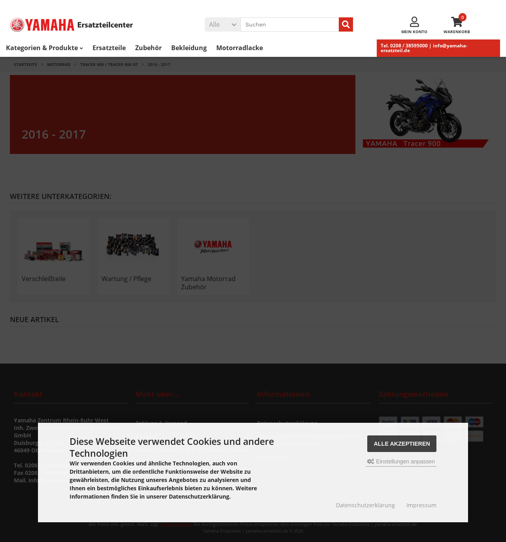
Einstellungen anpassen (401, 461)
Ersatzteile (109, 47)
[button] (222, 24)
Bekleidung (189, 47)
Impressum (421, 505)
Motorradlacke (239, 47)
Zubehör (148, 47)
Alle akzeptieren (402, 444)
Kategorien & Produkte (44, 47)
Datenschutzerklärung (365, 505)
